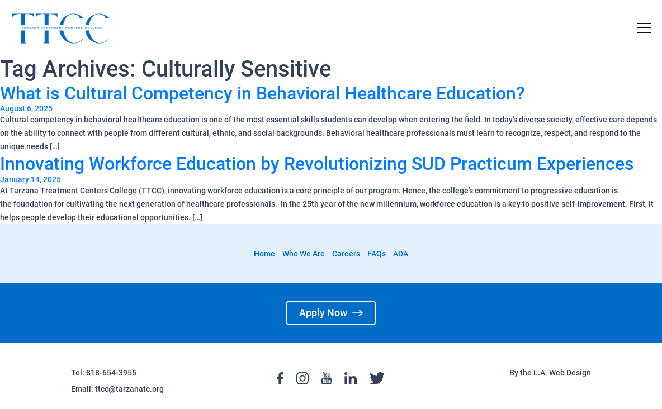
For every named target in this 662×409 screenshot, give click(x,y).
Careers (346, 253)
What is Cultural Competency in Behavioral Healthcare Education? (262, 93)
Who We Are (303, 253)
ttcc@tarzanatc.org (129, 388)
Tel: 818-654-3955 (103, 372)
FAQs (376, 253)
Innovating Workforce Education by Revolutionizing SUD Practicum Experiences (317, 163)
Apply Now (330, 312)
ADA (400, 253)
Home (264, 253)
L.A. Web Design (562, 372)
